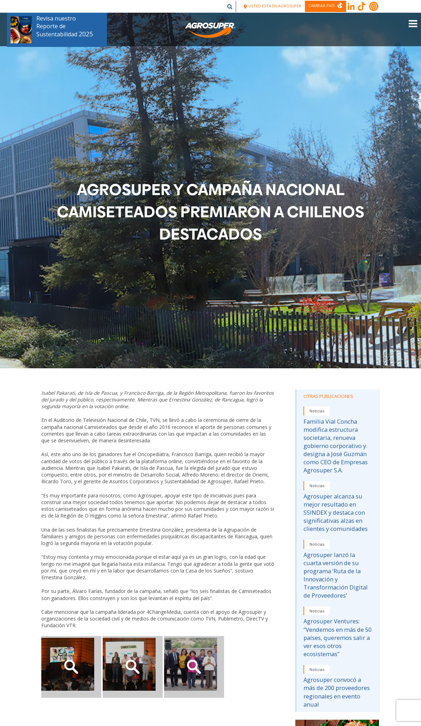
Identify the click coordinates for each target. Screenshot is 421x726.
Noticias (316, 410)
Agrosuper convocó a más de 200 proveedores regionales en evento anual (336, 692)
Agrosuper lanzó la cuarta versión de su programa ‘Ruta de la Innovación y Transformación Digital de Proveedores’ (335, 575)
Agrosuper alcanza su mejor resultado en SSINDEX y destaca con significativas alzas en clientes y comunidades (335, 512)
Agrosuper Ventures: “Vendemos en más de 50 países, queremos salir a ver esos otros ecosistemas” (337, 637)
